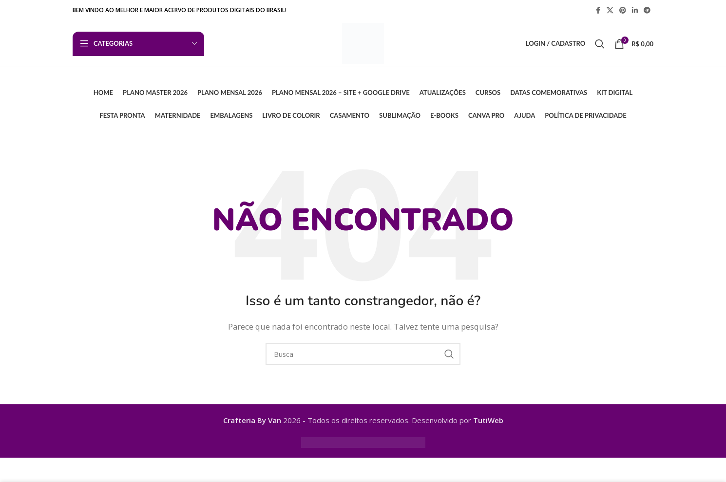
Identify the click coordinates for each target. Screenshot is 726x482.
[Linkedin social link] (635, 10)
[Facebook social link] (598, 10)
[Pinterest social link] (622, 10)
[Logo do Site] (363, 45)
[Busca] (600, 46)
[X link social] (610, 10)
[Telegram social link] (647, 10)
